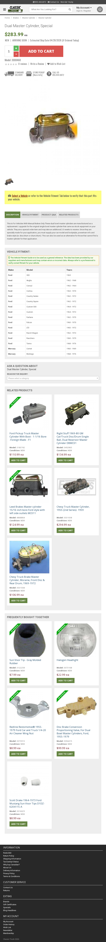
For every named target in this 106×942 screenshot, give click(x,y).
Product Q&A (49, 214)
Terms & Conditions (11, 876)
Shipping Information (12, 859)
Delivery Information (11, 870)
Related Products (68, 214)
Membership (8, 933)
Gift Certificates (9, 904)
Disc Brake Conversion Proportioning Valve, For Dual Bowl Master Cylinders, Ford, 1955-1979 (73, 731)
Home (7, 18)
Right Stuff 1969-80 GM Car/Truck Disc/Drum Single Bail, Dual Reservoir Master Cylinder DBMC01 (73, 438)
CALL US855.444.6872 (58, 74)
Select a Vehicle (20, 196)
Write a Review (37, 64)
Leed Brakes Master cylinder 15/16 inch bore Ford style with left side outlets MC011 (27, 510)
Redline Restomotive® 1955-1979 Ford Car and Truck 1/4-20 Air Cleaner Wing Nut (28, 730)
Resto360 (7, 853)
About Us (7, 867)
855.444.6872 (39, 2)
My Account (8, 921)
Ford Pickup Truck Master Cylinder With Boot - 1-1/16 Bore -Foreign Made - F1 (28, 436)
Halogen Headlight (67, 660)
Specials (7, 907)
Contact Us (53, 2)
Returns (6, 890)
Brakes (16, 18)
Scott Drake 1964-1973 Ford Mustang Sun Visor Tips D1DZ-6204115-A (27, 803)
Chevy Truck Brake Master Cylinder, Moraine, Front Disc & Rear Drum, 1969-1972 (27, 580)
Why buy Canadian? (11, 865)
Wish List (7, 927)
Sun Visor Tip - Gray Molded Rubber (25, 661)
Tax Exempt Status (11, 862)
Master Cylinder (28, 18)
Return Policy (8, 856)
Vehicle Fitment (30, 214)
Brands (6, 901)
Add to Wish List (56, 64)
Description (12, 214)
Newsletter (7, 930)
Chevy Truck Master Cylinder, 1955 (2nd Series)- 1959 (73, 508)
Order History (8, 924)
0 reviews (22, 64)
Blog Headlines (9, 910)
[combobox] (53, 378)
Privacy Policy (8, 873)
